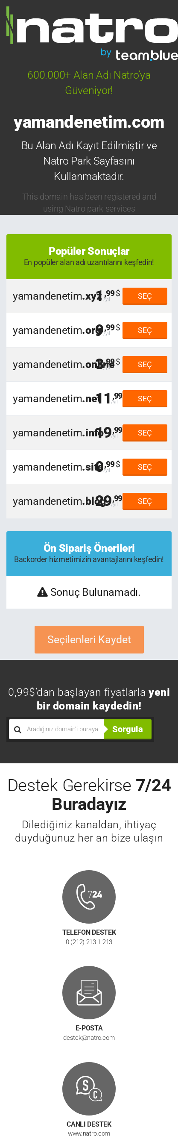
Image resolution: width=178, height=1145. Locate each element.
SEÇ (145, 295)
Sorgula (127, 729)
